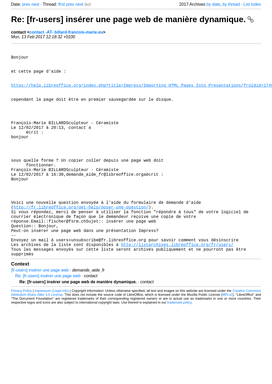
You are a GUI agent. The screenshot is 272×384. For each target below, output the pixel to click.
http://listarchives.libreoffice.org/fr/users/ (177, 289)
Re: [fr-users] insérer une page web (48, 322)
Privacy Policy (21, 337)
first (61, 4)
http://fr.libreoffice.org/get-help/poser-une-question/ (81, 243)
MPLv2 (227, 341)
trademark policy (179, 349)
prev (26, 4)
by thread (231, 4)
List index (252, 4)
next (35, 4)
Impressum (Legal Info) (52, 337)
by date (213, 4)
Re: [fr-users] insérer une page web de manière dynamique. (132, 19)
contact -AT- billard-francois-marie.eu (66, 32)
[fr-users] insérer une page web (40, 317)
